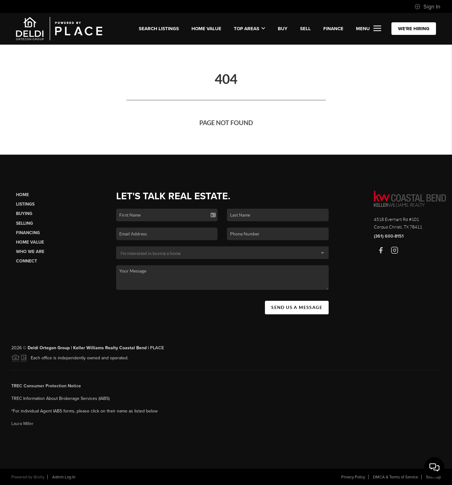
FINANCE (333, 28)
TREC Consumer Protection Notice (46, 387)
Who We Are (30, 251)
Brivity (39, 477)
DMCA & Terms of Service (395, 477)
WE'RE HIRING (413, 28)
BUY (283, 28)
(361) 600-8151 (389, 236)
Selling (24, 223)
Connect (26, 261)
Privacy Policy (353, 477)
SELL (305, 28)
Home (22, 194)
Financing (28, 232)
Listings (25, 204)
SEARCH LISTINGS (159, 28)
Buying (24, 213)
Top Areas (249, 28)
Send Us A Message (296, 307)
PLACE (157, 349)
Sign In (427, 6)
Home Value (206, 28)
